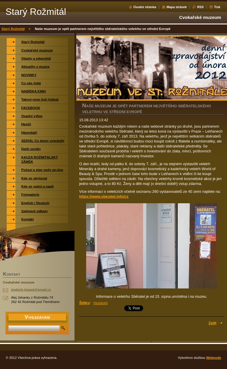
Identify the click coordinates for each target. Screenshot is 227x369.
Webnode (213, 357)
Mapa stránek (176, 7)
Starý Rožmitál (13, 29)
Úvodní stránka (144, 7)
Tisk (217, 7)
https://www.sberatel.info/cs (103, 196)
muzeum (100, 303)
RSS (200, 7)
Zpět (213, 323)
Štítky (84, 303)
